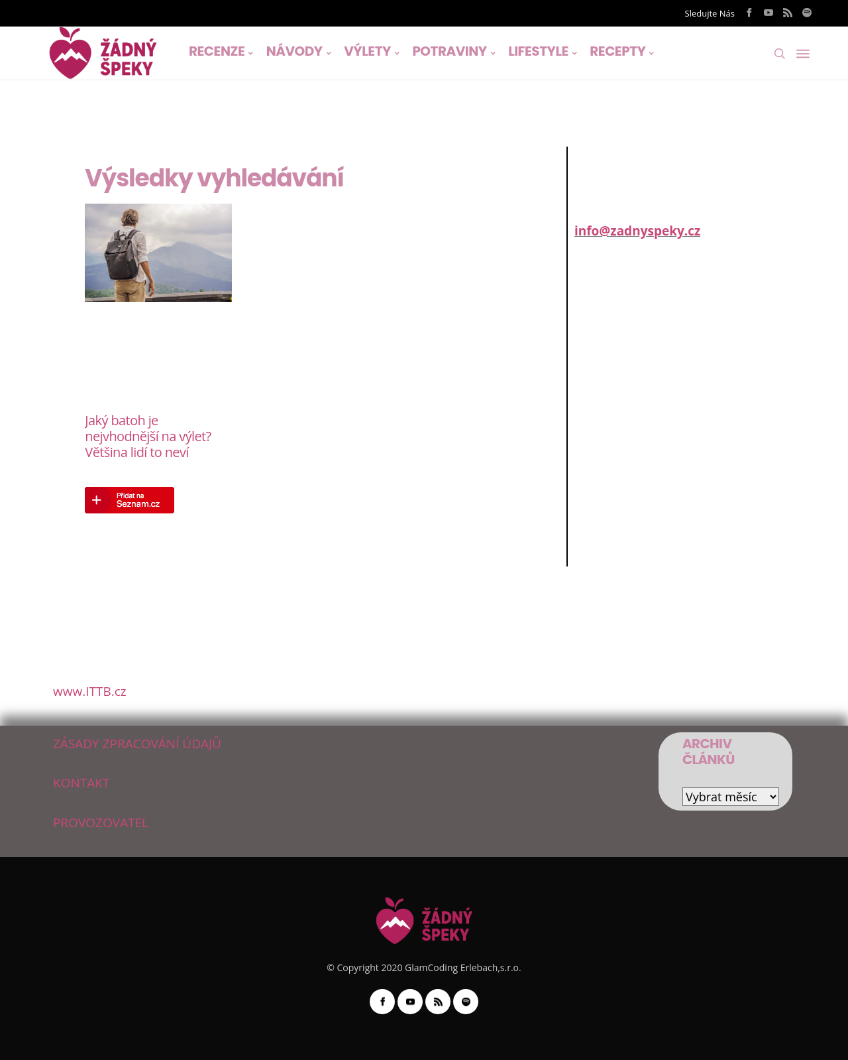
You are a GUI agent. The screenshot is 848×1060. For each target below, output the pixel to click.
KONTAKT (81, 782)
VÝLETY (367, 51)
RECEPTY (617, 51)
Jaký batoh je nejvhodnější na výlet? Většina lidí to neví (148, 436)
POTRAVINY (449, 51)
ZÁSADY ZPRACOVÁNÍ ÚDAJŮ (137, 743)
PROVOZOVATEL (100, 822)
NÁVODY (294, 51)
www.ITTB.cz (90, 691)
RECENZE (216, 51)
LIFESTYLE (538, 51)
